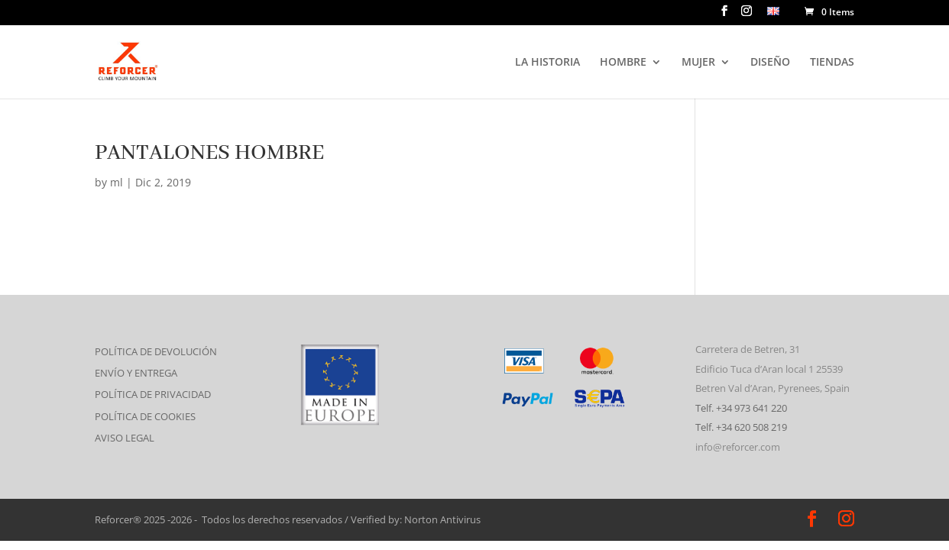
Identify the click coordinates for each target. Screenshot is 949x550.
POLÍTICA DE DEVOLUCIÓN (156, 351)
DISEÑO (770, 63)
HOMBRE (623, 63)
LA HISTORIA (547, 63)
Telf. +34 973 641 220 (741, 408)
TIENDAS (832, 63)
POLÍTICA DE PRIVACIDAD (153, 394)
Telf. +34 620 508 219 (741, 427)
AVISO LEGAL (124, 438)
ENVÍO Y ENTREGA (136, 373)
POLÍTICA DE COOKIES (145, 416)
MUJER (698, 63)
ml (116, 182)
